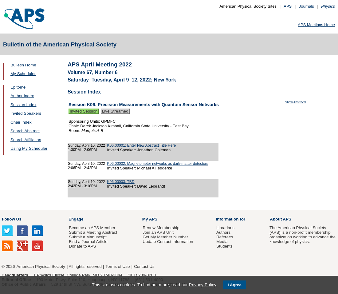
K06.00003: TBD (121, 182)
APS (288, 6)
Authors (223, 232)
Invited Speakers (25, 113)
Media (222, 241)
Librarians (225, 227)
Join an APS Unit (158, 232)
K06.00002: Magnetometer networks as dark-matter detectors (157, 163)
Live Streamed (115, 111)
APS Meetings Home (316, 24)
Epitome (18, 87)
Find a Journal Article (88, 241)
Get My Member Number (165, 237)
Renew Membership (161, 227)
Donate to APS (82, 246)
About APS (280, 219)
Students (224, 246)
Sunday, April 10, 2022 (86, 145)
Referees (224, 237)
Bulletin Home (23, 65)
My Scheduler (23, 73)
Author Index (22, 95)
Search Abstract (25, 131)
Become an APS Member (92, 227)
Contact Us (144, 266)
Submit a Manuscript (87, 237)
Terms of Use (117, 266)
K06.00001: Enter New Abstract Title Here (141, 145)
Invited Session (83, 111)
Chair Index (21, 122)
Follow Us (11, 219)
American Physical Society (41, 266)
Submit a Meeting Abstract (93, 232)
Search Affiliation (25, 139)
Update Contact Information (168, 241)
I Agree (235, 285)
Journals (306, 6)
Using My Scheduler (28, 148)
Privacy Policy (202, 284)
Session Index (23, 104)
